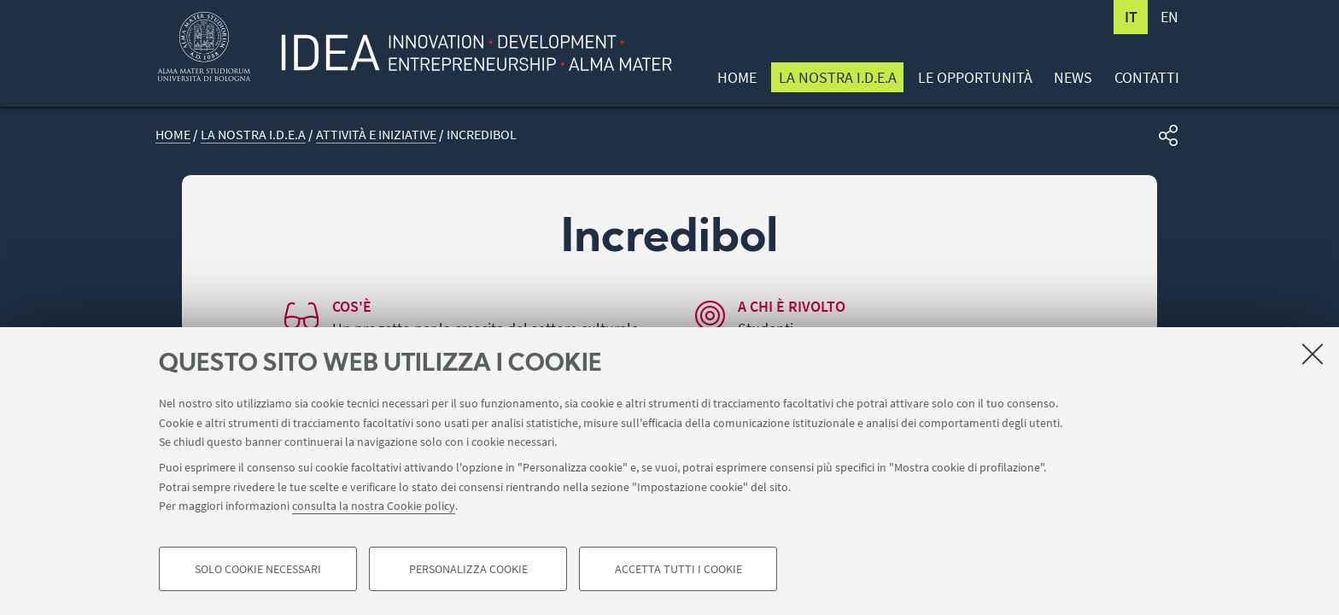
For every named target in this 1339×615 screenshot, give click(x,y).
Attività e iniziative (376, 134)
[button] (1168, 136)
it (1131, 16)
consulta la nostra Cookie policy (373, 505)
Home (737, 77)
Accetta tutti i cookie (678, 569)
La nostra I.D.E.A (838, 77)
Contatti (1146, 77)
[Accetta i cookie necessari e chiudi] (1312, 353)
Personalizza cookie (468, 569)
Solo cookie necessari (258, 569)
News (1073, 77)
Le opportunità (975, 77)
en (1169, 16)
